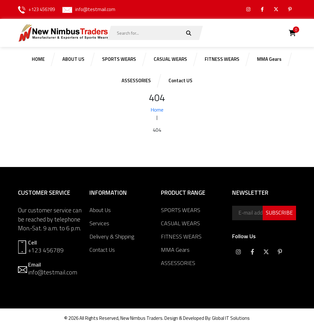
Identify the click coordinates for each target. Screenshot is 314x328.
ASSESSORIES (178, 263)
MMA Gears (175, 249)
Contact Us (102, 249)
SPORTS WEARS (180, 210)
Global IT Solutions (231, 318)
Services (99, 223)
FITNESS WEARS (181, 236)
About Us (100, 210)
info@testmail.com (95, 9)
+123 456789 (41, 9)
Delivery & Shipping (111, 236)
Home (157, 109)
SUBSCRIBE (279, 213)
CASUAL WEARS (180, 223)
